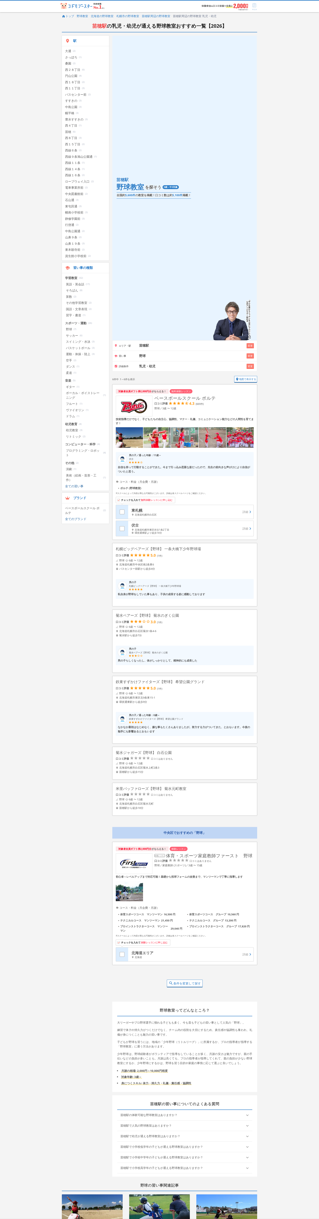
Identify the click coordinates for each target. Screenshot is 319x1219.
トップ (68, 16)
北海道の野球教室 (102, 16)
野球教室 (82, 16)
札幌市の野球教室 (127, 16)
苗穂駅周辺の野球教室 (156, 16)
